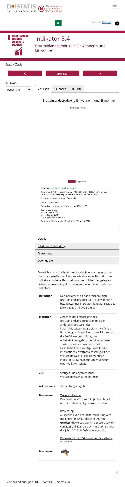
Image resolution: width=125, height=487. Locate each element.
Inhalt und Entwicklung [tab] (52, 246)
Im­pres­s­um (63, 482)
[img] (77, 144)
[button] (25, 73)
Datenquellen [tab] (46, 260)
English (106, 22)
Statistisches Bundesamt (64, 188)
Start (9, 64)
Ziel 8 (18, 64)
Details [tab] (42, 238)
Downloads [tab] (45, 253)
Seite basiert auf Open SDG (22, 482)
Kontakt (47, 482)
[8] (18, 45)
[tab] (43, 89)
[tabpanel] (77, 161)
